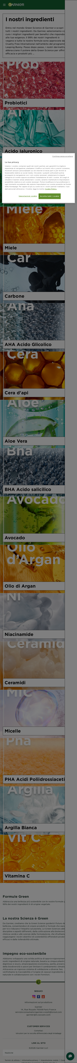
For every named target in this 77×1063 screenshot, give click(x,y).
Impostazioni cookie (28, 196)
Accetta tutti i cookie (49, 196)
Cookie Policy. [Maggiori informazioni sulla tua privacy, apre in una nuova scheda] (51, 189)
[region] (38, 178)
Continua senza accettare (62, 156)
